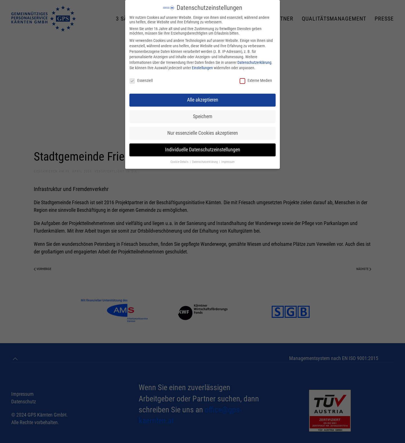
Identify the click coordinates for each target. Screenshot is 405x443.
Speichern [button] (202, 116)
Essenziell (141, 80)
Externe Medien (256, 80)
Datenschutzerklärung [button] (205, 162)
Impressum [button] (228, 162)
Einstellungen (202, 68)
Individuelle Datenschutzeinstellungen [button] (202, 149)
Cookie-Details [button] (179, 162)
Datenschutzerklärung (254, 62)
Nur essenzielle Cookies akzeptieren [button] (202, 133)
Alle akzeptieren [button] (202, 100)
